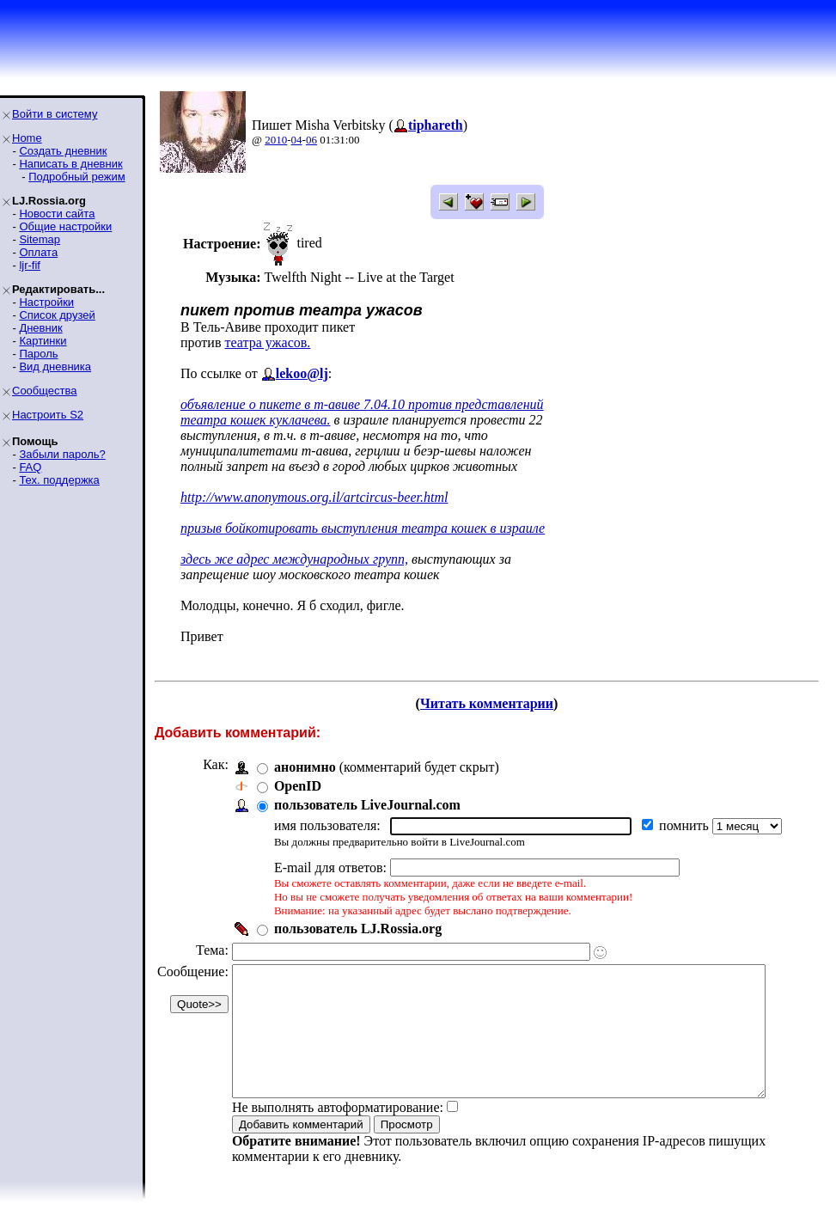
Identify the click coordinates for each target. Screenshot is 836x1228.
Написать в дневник (70, 163)
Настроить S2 (47, 414)
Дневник (40, 327)
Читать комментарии (493, 703)
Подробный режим (76, 176)
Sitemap (39, 239)
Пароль (38, 353)
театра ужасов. (267, 342)
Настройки (46, 302)
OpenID (297, 786)
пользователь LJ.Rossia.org (358, 928)
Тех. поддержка (59, 479)
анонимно (305, 767)
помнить (685, 825)
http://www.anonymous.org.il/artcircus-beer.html (314, 497)
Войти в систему (54, 113)
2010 (276, 139)
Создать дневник (63, 150)
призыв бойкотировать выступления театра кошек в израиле (362, 528)
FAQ (30, 467)
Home (27, 137)
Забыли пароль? (62, 454)
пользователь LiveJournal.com (367, 804)
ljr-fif (29, 265)
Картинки (42, 340)
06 (311, 139)
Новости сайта (57, 213)
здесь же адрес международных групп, (294, 559)
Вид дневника (55, 366)
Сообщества (44, 390)
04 (296, 139)
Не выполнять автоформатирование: (337, 1133)
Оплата (38, 252)
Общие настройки (65, 226)
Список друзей (57, 315)
